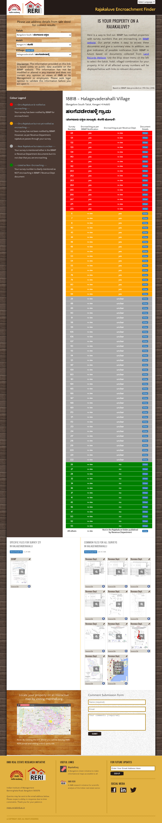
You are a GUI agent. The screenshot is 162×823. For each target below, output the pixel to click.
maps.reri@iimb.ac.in (16, 808)
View (145, 133)
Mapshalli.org (73, 767)
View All (29, 50)
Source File (15, 586)
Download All (16, 552)
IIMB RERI (71, 781)
